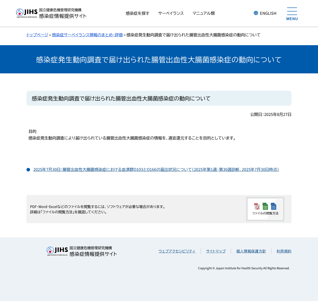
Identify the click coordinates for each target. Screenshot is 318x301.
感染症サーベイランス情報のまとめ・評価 (87, 34)
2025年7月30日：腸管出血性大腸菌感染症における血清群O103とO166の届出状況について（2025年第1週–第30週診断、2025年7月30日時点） (156, 169)
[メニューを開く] (292, 13)
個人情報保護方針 (251, 251)
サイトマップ (216, 251)
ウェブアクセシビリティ (177, 251)
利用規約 (284, 251)
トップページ (37, 34)
